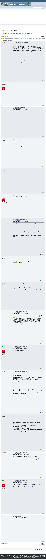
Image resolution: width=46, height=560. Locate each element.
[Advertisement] (23, 21)
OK (29, 557)
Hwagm (4, 82)
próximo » (43, 35)
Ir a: (35, 549)
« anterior (40, 35)
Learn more (33, 557)
